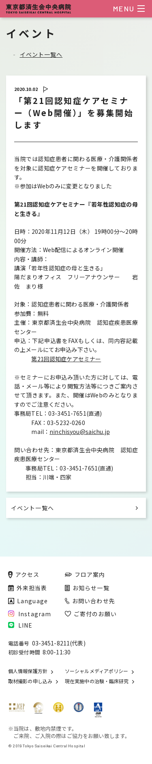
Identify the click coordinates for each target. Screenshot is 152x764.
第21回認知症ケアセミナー (66, 359)
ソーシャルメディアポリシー (96, 671)
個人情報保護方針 (27, 671)
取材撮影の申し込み (30, 681)
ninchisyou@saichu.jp (79, 431)
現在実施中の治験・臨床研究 (96, 681)
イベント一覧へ (41, 54)
